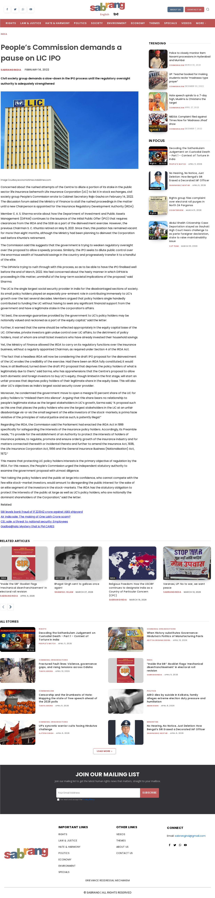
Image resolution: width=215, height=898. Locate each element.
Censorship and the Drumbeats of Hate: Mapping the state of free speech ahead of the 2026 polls (68, 698)
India (4, 34)
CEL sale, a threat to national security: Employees (34, 522)
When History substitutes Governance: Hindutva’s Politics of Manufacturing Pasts (175, 634)
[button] (208, 9)
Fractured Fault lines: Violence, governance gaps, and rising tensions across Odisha (68, 665)
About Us (175, 9)
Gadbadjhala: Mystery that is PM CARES (27, 526)
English (104, 14)
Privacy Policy (88, 799)
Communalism (176, 65)
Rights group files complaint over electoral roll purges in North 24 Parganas (187, 201)
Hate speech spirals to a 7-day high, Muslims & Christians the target (188, 99)
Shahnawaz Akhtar (179, 185)
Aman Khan (153, 705)
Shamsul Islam (63, 592)
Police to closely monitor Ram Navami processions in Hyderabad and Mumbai (189, 56)
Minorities (155, 188)
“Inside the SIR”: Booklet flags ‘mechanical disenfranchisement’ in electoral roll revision (23, 587)
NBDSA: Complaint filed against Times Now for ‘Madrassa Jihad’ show (188, 120)
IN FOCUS (157, 140)
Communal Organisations (161, 629)
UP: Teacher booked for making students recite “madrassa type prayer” (188, 77)
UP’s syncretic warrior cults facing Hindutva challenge (68, 727)
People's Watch (177, 164)
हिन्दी (116, 14)
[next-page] (10, 607)
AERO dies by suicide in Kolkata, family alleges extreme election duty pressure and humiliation (176, 698)
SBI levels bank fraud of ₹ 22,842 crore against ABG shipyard (42, 512)
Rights (153, 163)
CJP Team (174, 246)
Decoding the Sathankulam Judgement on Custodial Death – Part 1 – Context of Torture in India (189, 153)
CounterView (176, 210)
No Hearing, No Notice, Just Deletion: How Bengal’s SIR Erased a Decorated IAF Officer (189, 176)
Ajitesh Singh (46, 733)
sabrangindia (9, 595)
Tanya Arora (46, 671)
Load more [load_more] (104, 751)
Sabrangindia (11, 70)
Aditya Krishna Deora (158, 640)
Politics (151, 691)
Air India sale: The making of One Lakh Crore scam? (36, 517)
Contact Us (194, 9)
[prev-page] (3, 607)
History (60, 578)
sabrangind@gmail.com (190, 836)
